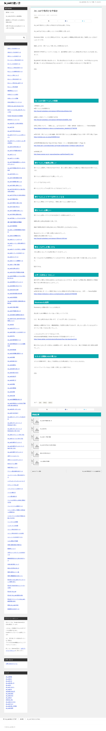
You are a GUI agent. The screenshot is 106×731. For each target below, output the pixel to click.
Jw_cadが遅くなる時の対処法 (15, 123)
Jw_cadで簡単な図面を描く (15, 214)
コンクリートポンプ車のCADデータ (16, 476)
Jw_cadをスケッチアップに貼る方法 (16, 418)
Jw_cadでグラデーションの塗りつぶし (16, 136)
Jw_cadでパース (12, 154)
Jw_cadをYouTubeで (13, 413)
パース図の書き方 (12, 496)
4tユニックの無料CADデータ (15, 71)
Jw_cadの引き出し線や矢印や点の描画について (16, 319)
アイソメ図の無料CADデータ (15, 471)
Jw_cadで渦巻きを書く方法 (15, 203)
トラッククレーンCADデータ (15, 488)
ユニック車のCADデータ (14, 529)
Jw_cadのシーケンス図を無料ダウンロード (16, 244)
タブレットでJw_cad (13, 485)
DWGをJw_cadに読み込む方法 (16, 106)
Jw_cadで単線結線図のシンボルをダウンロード (16, 163)
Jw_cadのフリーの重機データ (15, 260)
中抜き (44, 402)
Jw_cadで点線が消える (14, 206)
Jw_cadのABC (9, 693)
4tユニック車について (13, 75)
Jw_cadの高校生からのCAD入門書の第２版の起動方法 (17, 404)
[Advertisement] (66, 82)
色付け (50, 402)
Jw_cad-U (8, 685)
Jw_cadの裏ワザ (12, 380)
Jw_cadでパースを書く (14, 158)
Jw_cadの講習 (11, 391)
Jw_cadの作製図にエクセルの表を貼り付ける (16, 277)
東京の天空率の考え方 (45, 453)
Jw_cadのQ (9, 689)
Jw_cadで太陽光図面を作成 (15, 177)
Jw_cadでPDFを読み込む (14, 131)
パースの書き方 (12, 492)
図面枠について (12, 548)
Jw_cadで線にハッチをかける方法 (16, 218)
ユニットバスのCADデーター (15, 537)
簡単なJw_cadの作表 (13, 605)
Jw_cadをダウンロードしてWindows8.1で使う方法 (15, 429)
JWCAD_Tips (9, 699)
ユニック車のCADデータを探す (16, 533)
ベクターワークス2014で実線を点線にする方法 (16, 517)
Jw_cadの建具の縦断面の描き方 (16, 314)
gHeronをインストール (13, 119)
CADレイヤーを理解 (13, 98)
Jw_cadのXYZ (9, 695)
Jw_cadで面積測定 (12, 226)
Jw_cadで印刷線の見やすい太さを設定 (16, 169)
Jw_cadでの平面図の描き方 (15, 150)
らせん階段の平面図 (44, 461)
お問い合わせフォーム (11, 663)
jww (40, 402)
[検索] (16, 37)
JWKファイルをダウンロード (15, 459)
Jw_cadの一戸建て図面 (45, 437)
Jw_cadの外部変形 (12, 297)
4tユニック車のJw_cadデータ (15, 83)
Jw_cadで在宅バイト (13, 174)
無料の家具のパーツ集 (13, 572)
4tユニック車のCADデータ (14, 79)
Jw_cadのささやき (10, 702)
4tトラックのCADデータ (14, 63)
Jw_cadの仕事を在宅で (14, 268)
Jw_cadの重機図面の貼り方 (15, 399)
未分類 (36, 17)
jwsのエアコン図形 (36, 471)
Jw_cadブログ (9, 704)
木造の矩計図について (13, 564)
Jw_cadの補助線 (12, 388)
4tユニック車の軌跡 (13, 86)
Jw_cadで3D (11, 127)
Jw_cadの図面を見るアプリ (15, 286)
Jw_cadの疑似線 (12, 349)
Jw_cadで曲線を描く (13, 199)
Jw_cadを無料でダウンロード (15, 452)
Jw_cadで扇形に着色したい (15, 185)
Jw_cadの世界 (9, 708)
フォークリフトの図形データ (15, 506)
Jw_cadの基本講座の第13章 (15, 293)
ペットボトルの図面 (13, 521)
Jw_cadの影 (11, 324)
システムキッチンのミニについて (16, 481)
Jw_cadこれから (10, 687)
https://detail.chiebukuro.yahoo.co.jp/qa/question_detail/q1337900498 (55, 294)
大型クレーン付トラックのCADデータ (16, 553)
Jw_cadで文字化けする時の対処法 (48, 445)
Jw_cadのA (9, 679)
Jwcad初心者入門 (10, 691)
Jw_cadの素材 (11, 357)
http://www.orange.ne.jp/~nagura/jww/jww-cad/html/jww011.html (53, 154)
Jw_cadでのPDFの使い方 (14, 146)
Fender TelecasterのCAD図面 (15, 115)
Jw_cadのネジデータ (13, 257)
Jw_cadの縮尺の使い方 (14, 368)
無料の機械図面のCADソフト (15, 576)
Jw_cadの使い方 (12, 3)
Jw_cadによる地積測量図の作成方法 (16, 231)
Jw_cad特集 (9, 676)
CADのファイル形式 (13, 94)
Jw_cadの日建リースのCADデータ (17, 332)
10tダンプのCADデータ (14, 48)
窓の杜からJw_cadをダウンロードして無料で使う (16, 580)
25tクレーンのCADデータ (14, 56)
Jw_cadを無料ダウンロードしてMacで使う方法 (16, 447)
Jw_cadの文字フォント (14, 328)
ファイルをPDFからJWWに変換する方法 (16, 501)
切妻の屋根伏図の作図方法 (14, 544)
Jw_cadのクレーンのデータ (15, 239)
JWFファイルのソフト (13, 456)
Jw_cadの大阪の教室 (13, 307)
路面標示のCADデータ (13, 609)
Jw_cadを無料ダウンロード (15, 442)
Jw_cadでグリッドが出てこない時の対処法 (16, 142)
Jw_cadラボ (9, 681)
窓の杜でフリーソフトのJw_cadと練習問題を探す (16, 600)
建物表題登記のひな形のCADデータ (16, 559)
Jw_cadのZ (9, 697)
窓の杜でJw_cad (12, 591)
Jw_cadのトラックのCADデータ (16, 253)
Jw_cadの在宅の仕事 (13, 289)
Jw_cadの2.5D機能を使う (14, 235)
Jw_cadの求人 (43, 428)
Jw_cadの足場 (11, 395)
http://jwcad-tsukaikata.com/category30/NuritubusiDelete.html (53, 111)
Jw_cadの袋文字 (12, 376)
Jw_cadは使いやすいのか (14, 409)
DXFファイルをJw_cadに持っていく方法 (16, 111)
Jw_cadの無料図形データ (14, 340)
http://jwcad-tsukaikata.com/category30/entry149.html (50, 238)
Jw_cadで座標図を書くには (15, 181)
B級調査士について (13, 90)
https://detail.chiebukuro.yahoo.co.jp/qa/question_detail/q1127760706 (55, 128)
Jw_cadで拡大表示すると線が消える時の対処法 (16, 190)
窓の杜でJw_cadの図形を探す (15, 595)
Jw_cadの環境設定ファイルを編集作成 (91, 471)
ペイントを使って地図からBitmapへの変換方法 (16, 511)
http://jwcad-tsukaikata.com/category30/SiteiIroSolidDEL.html (53, 119)
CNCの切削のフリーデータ (15, 102)
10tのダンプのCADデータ (14, 52)
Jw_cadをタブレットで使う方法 (16, 434)
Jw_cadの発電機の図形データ (15, 353)
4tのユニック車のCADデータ (15, 67)
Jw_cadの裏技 (11, 384)
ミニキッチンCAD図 (13, 525)
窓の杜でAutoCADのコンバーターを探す (16, 586)
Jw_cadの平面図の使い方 (46, 420)
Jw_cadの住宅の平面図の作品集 (16, 272)
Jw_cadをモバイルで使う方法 (15, 438)
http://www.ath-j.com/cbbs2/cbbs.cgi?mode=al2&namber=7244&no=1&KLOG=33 (59, 145)
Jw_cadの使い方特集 (11, 706)
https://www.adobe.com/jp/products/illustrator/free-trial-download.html (55, 339)
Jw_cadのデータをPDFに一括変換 (16, 249)
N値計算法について (13, 467)
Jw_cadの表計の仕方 (13, 372)
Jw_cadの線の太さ (12, 361)
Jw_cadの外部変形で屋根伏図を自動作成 (16, 302)
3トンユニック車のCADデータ (15, 60)
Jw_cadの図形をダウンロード (15, 282)
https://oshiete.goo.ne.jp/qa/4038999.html (47, 137)
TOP (10, 719)
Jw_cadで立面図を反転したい (15, 210)
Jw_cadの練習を (12, 365)
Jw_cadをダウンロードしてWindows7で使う (15, 424)
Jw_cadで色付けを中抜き (15, 222)
